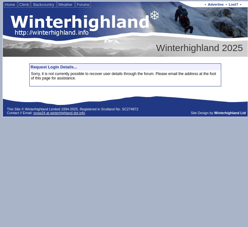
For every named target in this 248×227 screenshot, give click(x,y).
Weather (66, 5)
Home (10, 5)
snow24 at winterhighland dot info (59, 113)
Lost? (233, 4)
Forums (83, 5)
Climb (24, 5)
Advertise (216, 4)
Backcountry (43, 5)
